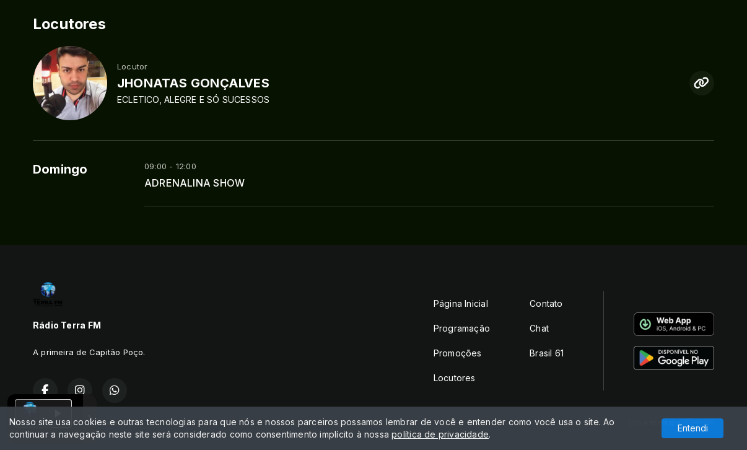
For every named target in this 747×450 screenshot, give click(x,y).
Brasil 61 (547, 353)
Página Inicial (461, 303)
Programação (462, 328)
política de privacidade (440, 434)
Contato (546, 303)
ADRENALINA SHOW (194, 183)
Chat (539, 328)
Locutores (455, 378)
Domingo (60, 169)
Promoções (458, 353)
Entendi (693, 428)
